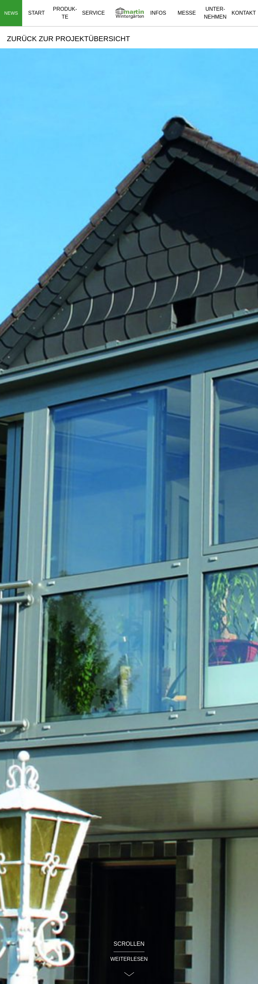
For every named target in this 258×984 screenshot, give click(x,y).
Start (36, 13)
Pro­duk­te (65, 13)
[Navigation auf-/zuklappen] (11, 13)
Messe (186, 13)
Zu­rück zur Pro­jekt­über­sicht (68, 39)
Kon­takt (244, 13)
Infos (158, 13)
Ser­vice (93, 13)
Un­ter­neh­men (215, 13)
